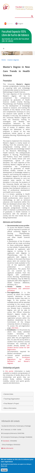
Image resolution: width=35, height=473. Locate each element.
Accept (4, 470)
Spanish (10, 24)
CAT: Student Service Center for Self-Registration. (18, 348)
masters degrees (13, 60)
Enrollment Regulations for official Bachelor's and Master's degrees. (18, 360)
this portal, (9, 371)
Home (3, 60)
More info (4, 466)
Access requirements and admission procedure (18, 289)
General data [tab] (8, 394)
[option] (17, 53)
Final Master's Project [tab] (11, 403)
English (20, 24)
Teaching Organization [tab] (11, 399)
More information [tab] (9, 408)
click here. (15, 328)
